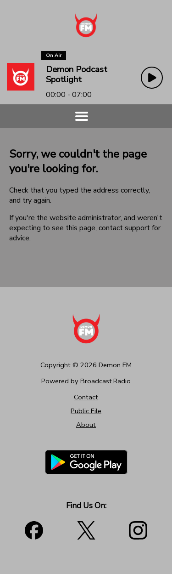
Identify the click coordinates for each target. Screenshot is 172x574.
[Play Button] (152, 78)
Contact (86, 397)
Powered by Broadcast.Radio (86, 381)
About (86, 424)
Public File (86, 410)
